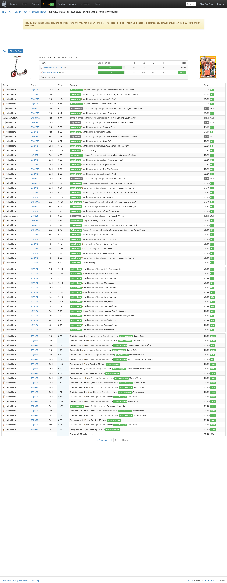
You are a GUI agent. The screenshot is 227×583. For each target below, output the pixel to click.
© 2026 (190, 580)
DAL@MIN (35, 108)
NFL (4, 11)
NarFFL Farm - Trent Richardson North (27, 11)
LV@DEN (35, 89)
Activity (72, 4)
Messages (85, 4)
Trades (61, 4)
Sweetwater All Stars (53, 67)
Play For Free (206, 4)
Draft (97, 4)
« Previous (102, 440)
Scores (48, 4)
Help (37, 580)
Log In (220, 4)
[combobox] (191, 4)
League (13, 4)
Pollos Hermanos (51, 72)
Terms (9, 580)
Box (5, 51)
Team (24, 4)
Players (35, 4)
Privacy (15, 580)
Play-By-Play (16, 51)
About (3, 580)
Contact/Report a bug (27, 580)
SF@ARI (34, 336)
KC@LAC (34, 269)
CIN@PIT (35, 94)
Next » (125, 440)
